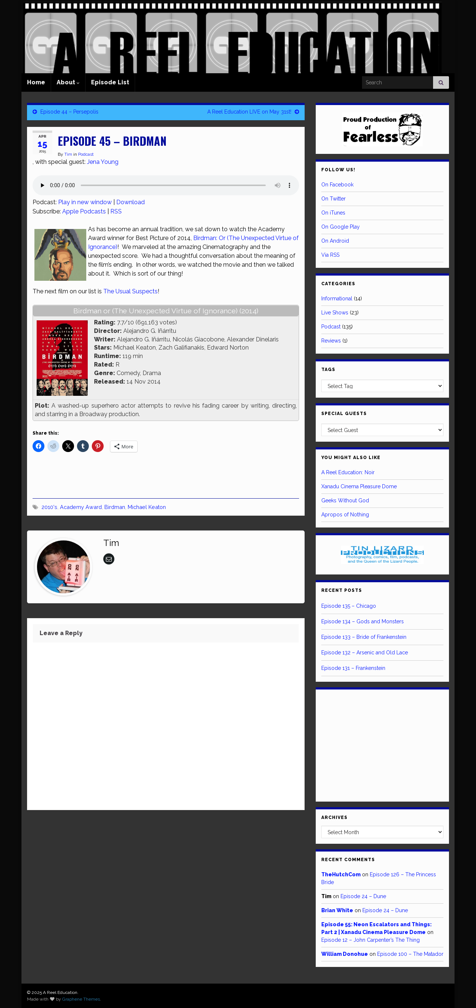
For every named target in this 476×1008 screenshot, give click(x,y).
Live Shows (334, 313)
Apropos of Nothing (345, 515)
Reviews (331, 341)
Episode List (110, 82)
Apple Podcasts (84, 211)
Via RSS (330, 255)
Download (130, 202)
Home (36, 82)
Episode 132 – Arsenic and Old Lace (364, 652)
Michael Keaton (147, 507)
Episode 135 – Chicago (348, 606)
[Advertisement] (119, 474)
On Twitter (333, 199)
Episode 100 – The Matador (410, 954)
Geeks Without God (345, 500)
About (68, 82)
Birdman (114, 507)
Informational (336, 298)
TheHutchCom (341, 874)
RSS (116, 211)
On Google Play (340, 227)
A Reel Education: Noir (348, 472)
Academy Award (81, 507)
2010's (49, 507)
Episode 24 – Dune (363, 896)
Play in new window (85, 202)
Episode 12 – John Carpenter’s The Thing (370, 940)
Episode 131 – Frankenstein (353, 668)
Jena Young (102, 161)
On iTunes (333, 213)
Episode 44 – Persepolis (69, 112)
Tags (328, 369)
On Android (335, 241)
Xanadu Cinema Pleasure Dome (359, 486)
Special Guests (344, 413)
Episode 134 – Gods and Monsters (362, 621)
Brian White (337, 910)
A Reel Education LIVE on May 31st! (249, 112)
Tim (68, 154)
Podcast (86, 154)
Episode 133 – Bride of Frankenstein (363, 637)
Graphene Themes (81, 999)
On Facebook (337, 185)
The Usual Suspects (130, 291)
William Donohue (344, 954)
